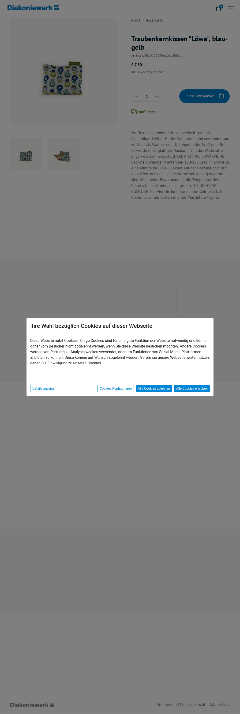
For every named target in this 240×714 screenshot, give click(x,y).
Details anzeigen (44, 388)
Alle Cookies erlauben (192, 388)
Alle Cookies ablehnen (154, 388)
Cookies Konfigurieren (116, 388)
